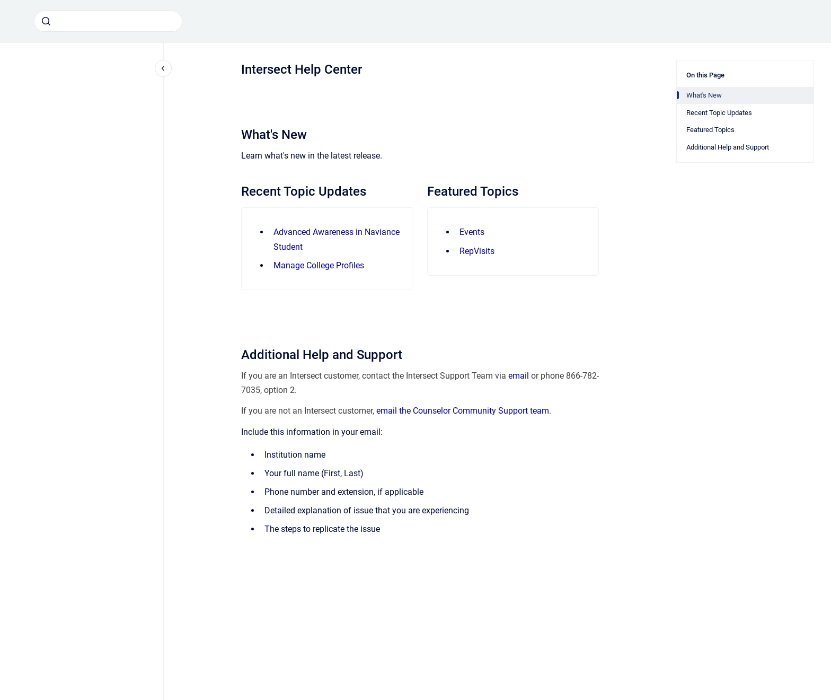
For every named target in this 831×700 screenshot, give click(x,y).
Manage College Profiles (318, 265)
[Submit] (46, 21)
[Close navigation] (163, 68)
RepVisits (476, 251)
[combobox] (108, 21)
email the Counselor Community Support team (462, 411)
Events (471, 232)
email (518, 376)
